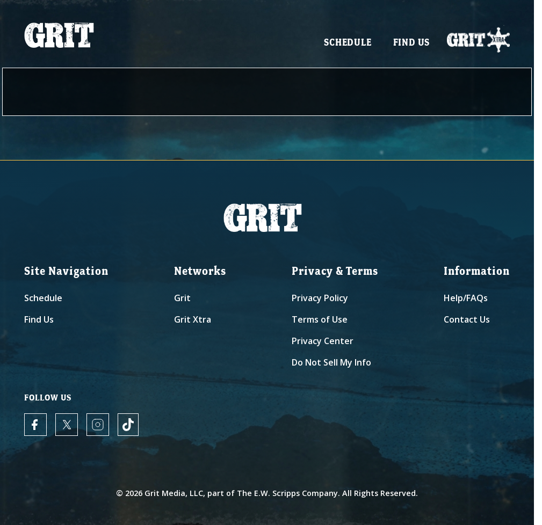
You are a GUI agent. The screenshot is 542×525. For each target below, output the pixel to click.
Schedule (347, 43)
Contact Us (467, 319)
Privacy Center (322, 341)
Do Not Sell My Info (331, 362)
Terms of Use (320, 319)
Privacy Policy (320, 298)
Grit (182, 298)
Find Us (411, 43)
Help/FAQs (466, 298)
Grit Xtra (192, 319)
